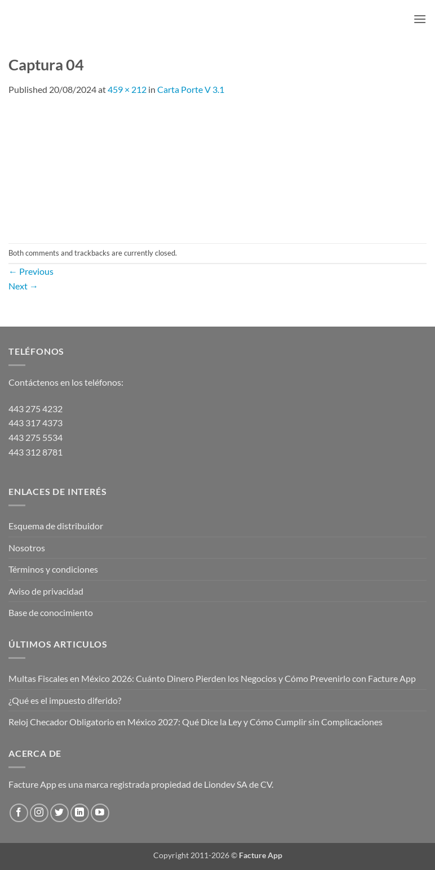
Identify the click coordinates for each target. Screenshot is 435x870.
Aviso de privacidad (45, 591)
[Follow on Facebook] (19, 813)
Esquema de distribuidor (55, 525)
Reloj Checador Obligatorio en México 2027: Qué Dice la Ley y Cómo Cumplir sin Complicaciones (195, 721)
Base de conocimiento (50, 612)
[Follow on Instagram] (39, 813)
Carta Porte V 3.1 (190, 89)
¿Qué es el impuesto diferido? (64, 700)
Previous (31, 271)
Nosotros (26, 547)
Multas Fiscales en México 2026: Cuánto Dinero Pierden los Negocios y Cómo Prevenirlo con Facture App (212, 678)
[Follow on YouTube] (100, 813)
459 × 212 (127, 89)
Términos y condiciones (53, 569)
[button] (420, 19)
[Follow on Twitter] (59, 813)
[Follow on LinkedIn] (79, 813)
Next (23, 285)
